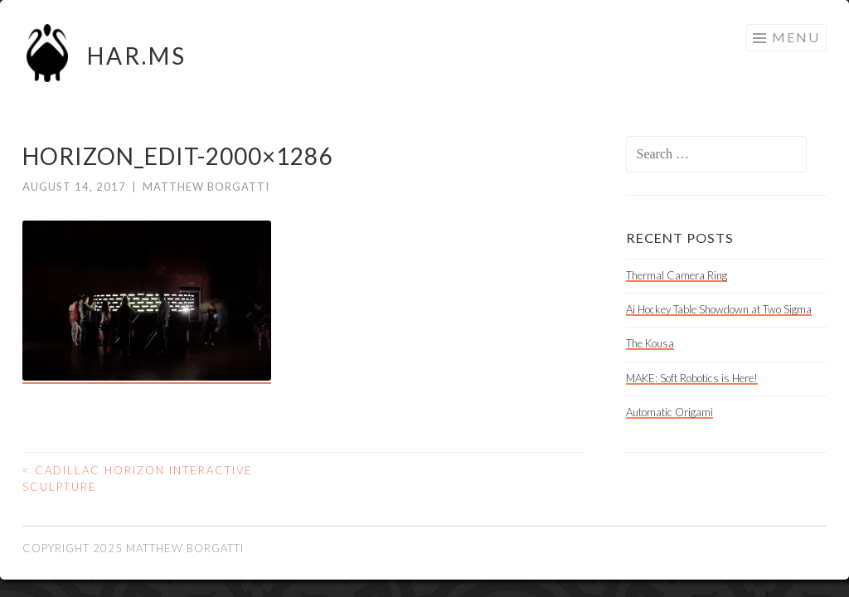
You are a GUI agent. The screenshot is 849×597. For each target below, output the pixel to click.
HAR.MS (137, 55)
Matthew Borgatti (206, 186)
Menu (796, 37)
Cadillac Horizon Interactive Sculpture (137, 478)
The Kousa (650, 343)
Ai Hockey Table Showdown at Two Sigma (719, 309)
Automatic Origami (669, 412)
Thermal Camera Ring (676, 275)
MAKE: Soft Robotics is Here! (692, 378)
